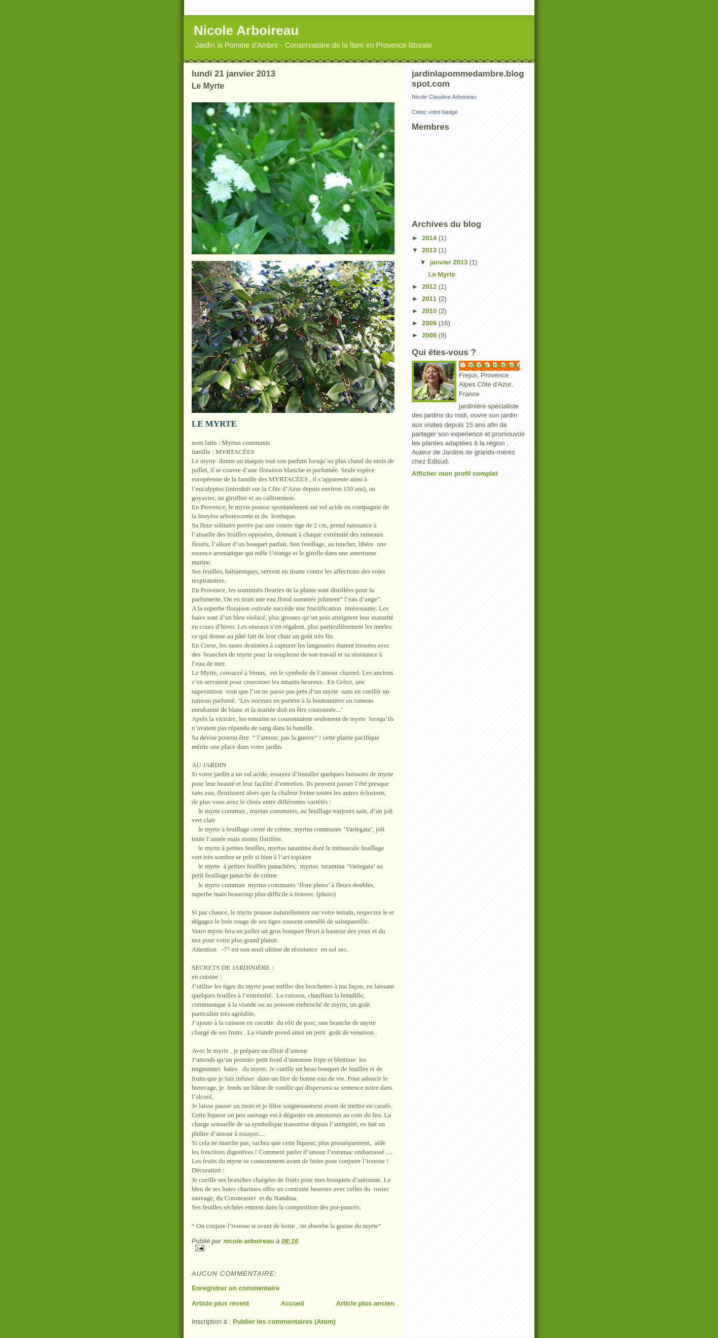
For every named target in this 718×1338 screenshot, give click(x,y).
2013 (430, 250)
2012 (430, 286)
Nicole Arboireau (246, 30)
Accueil (292, 1303)
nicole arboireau (494, 365)
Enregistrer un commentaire (235, 1288)
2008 (430, 335)
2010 (430, 311)
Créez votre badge (435, 112)
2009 (430, 323)
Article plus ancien (365, 1303)
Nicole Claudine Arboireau (444, 97)
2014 (430, 238)
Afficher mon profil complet (455, 473)
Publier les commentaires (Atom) (284, 1321)
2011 (430, 298)
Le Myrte (441, 274)
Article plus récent (220, 1303)
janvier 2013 (450, 262)
